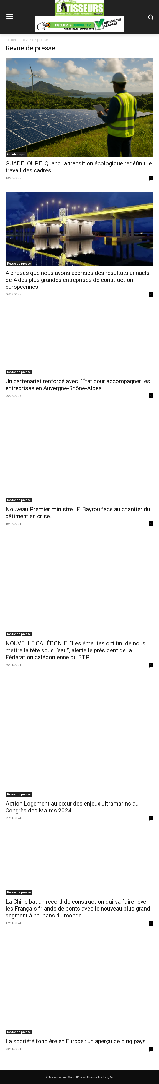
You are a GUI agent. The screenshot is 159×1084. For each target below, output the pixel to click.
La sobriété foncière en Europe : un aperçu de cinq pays (76, 1041)
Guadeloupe (16, 154)
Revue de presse (19, 263)
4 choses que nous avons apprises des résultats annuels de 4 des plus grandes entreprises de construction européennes (78, 280)
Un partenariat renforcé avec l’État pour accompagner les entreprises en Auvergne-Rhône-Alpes (78, 385)
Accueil (11, 39)
